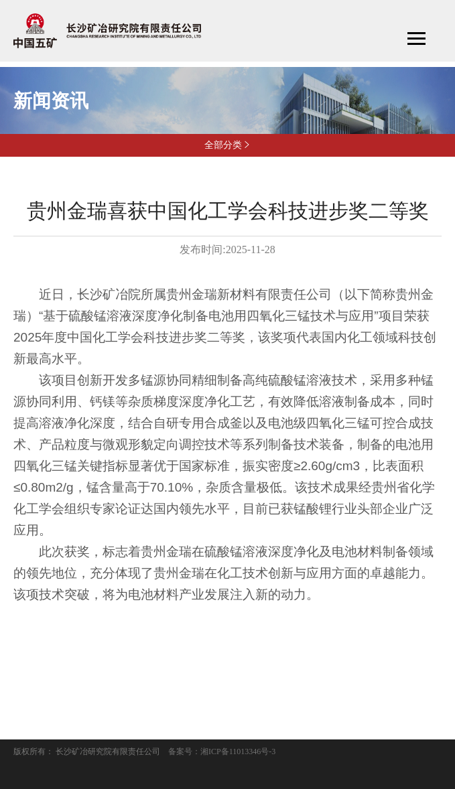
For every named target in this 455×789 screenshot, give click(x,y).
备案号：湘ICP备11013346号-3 (221, 751)
